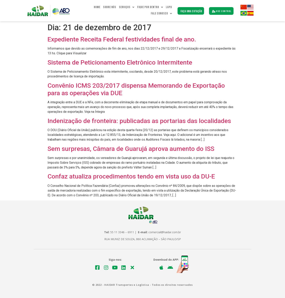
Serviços (126, 7)
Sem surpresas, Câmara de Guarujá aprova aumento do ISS (131, 148)
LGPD (169, 7)
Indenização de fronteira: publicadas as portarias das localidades (139, 121)
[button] (191, 11)
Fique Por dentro (150, 7)
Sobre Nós (109, 7)
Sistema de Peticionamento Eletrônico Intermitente (120, 62)
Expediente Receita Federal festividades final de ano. (122, 39)
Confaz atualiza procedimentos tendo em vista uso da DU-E (131, 176)
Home (97, 7)
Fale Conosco (161, 13)
